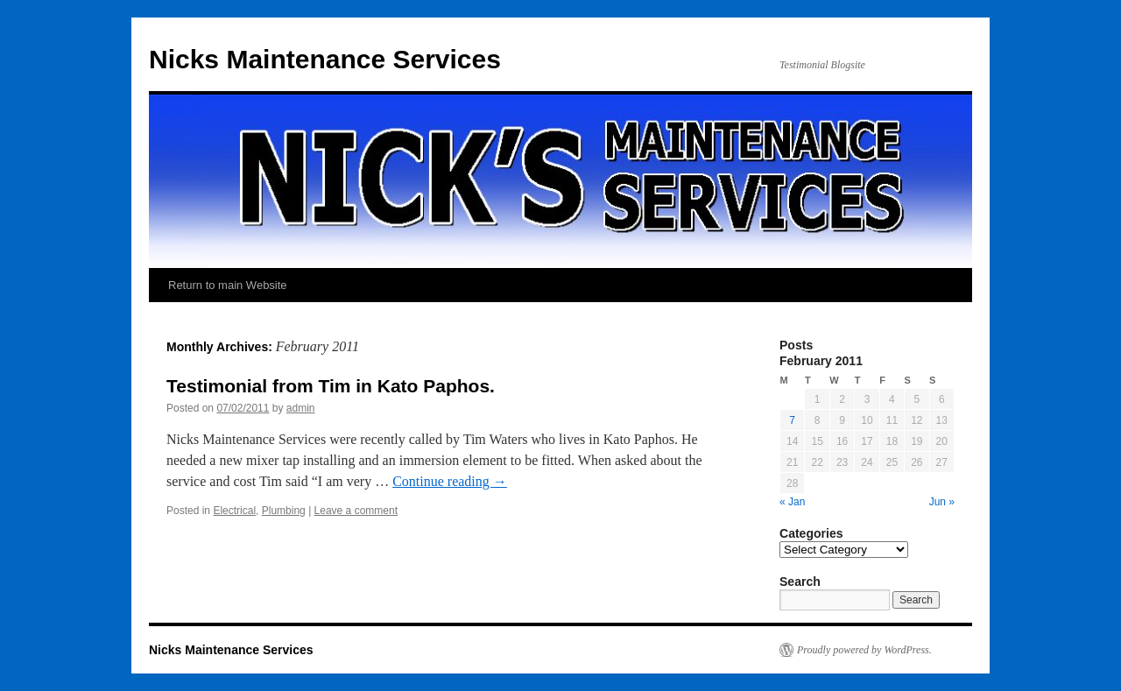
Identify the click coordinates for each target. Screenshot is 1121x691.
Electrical (234, 510)
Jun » (942, 502)
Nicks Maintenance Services (325, 59)
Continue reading (449, 481)
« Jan (792, 502)
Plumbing (284, 510)
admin (300, 408)
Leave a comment (356, 510)
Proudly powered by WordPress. (864, 650)
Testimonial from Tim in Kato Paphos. (330, 386)
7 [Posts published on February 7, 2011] (792, 420)
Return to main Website (227, 285)
